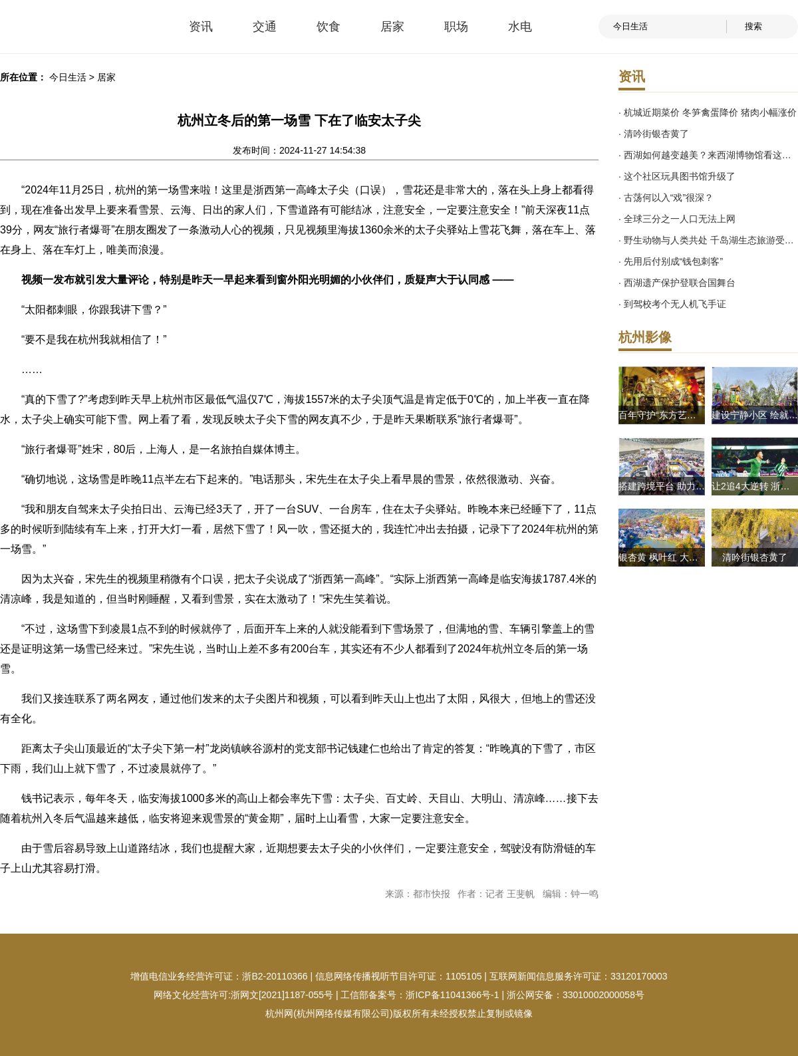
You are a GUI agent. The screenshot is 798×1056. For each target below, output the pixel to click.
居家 (392, 26)
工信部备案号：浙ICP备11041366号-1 (419, 995)
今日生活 (67, 77)
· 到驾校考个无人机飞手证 (672, 304)
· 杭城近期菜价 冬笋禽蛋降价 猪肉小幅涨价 (707, 112)
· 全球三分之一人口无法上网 (676, 218)
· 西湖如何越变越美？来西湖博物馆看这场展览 (708, 155)
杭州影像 (645, 337)
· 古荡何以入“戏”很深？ (666, 197)
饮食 (328, 26)
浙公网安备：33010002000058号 (575, 995)
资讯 (201, 26)
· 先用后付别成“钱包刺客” (670, 261)
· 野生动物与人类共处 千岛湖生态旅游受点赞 (708, 240)
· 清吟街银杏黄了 (653, 133)
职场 (456, 26)
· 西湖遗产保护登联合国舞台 (676, 282)
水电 (520, 26)
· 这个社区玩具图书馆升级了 (676, 176)
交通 (265, 26)
